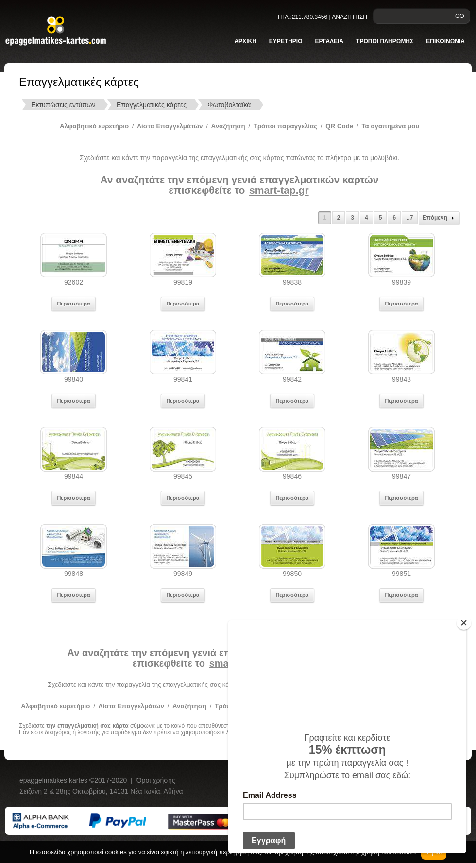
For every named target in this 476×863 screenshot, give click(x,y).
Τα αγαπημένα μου (390, 126)
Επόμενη (439, 218)
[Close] (464, 622)
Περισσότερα (73, 303)
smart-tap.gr (279, 190)
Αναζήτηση (228, 126)
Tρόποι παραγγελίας (285, 126)
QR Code (339, 126)
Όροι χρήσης (155, 780)
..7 (410, 217)
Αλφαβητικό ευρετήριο (94, 126)
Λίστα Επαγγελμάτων (170, 126)
